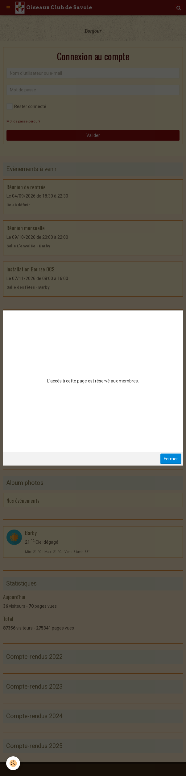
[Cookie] (13, 763)
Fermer (171, 458)
